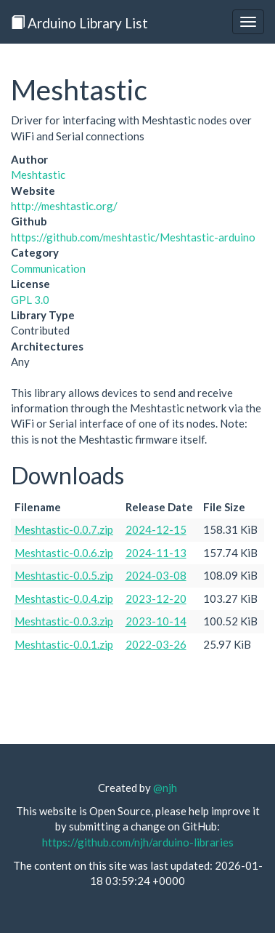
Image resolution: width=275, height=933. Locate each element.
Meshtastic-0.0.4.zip (64, 598)
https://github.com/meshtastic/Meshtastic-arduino (133, 237)
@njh (165, 787)
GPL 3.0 (30, 299)
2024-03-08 (156, 575)
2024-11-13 (156, 552)
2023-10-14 (156, 621)
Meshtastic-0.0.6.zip (64, 552)
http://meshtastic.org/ (64, 205)
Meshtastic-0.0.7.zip (64, 529)
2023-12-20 (156, 598)
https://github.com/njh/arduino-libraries (138, 842)
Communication (48, 268)
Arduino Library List (79, 23)
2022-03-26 (156, 644)
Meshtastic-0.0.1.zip (64, 644)
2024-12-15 (156, 529)
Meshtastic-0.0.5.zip (64, 575)
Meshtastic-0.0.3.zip (64, 621)
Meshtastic (38, 174)
